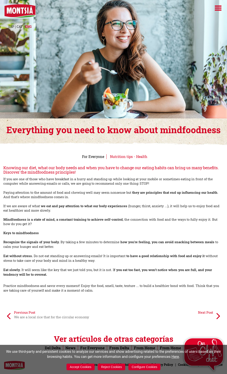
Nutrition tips (121, 156)
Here (175, 357)
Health (141, 156)
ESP (11, 27)
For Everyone (93, 156)
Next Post (209, 315)
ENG (28, 27)
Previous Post (48, 315)
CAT (20, 27)
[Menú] (218, 8)
